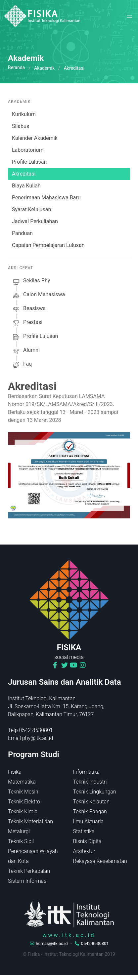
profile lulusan (35, 337)
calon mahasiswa (38, 295)
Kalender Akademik (35, 138)
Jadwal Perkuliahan (35, 221)
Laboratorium (28, 150)
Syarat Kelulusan (31, 209)
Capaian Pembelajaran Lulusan (48, 245)
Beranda (16, 67)
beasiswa (29, 309)
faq (22, 365)
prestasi (27, 323)
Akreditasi (23, 174)
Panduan (22, 233)
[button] (129, 16)
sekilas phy (31, 281)
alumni (26, 351)
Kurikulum (24, 114)
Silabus (20, 126)
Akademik (44, 68)
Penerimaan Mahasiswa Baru (46, 197)
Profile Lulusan (29, 162)
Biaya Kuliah (26, 186)
